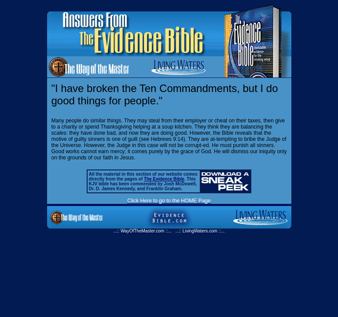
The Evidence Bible (164, 179)
